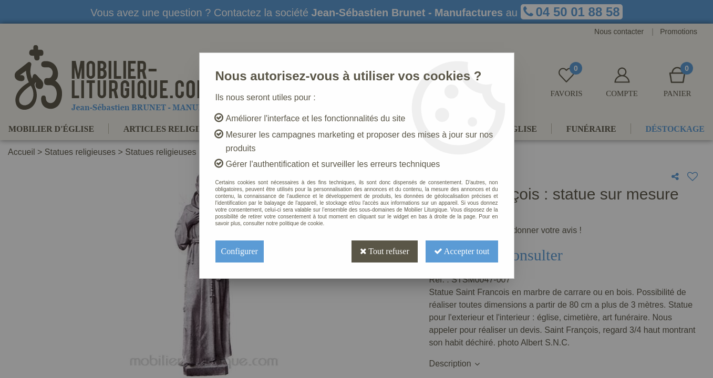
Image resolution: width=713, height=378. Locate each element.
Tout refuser (384, 251)
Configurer (239, 251)
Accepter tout (462, 251)
